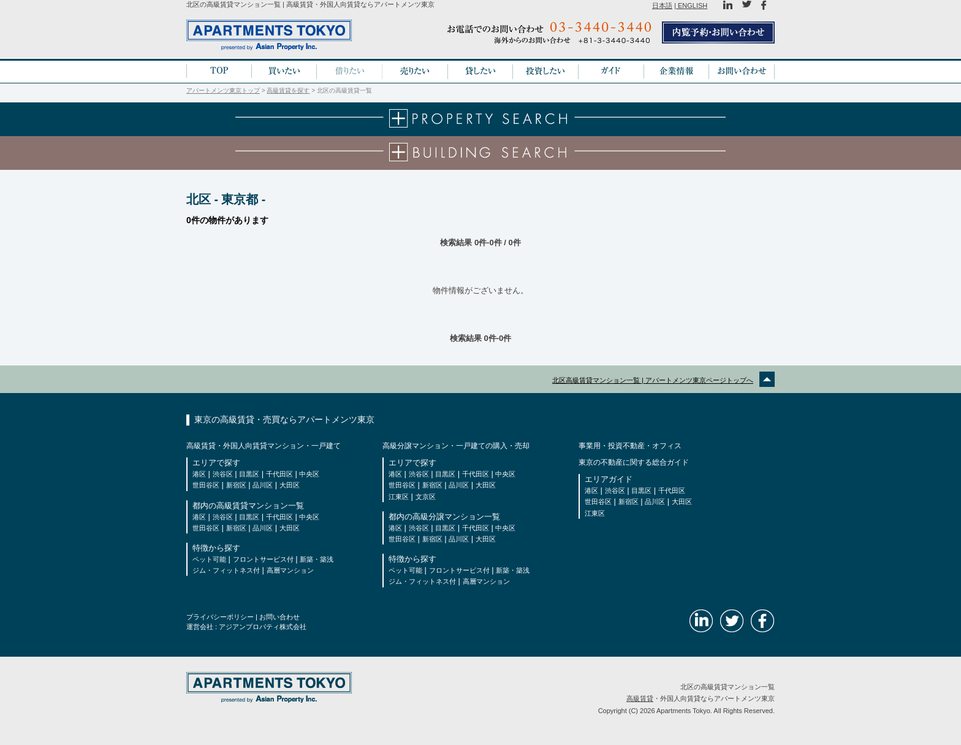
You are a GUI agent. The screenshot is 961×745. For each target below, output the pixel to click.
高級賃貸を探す (288, 90)
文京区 (426, 496)
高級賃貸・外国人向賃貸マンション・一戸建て (263, 445)
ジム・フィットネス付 (226, 570)
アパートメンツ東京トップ (223, 90)
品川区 (263, 485)
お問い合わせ (279, 617)
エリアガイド (608, 479)
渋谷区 (223, 474)
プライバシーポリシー (220, 617)
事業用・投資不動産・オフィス (630, 445)
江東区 (399, 496)
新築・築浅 (316, 559)
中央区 (309, 474)
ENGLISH (691, 5)
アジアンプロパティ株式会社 (262, 626)
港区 (199, 474)
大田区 (289, 485)
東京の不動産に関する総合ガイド (634, 462)
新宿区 (236, 485)
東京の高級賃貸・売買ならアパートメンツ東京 (284, 419)
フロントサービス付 (263, 559)
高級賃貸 (639, 698)
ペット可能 (209, 559)
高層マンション (290, 570)
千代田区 (279, 474)
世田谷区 (205, 485)
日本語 (662, 5)
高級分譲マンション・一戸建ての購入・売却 (456, 445)
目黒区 (249, 474)
